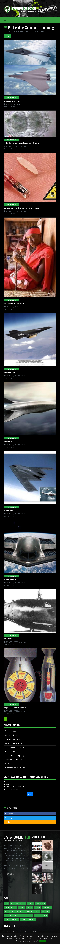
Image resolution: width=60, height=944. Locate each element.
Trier (7, 36)
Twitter (8, 818)
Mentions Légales (16, 931)
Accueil (6, 931)
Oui (7, 782)
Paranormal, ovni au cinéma (15, 768)
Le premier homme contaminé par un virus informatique (21, 208)
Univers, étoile (10, 752)
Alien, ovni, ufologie (11, 735)
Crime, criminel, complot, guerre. (16, 756)
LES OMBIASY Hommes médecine (14, 303)
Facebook (9, 813)
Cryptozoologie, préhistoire (14, 747)
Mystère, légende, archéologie (15, 743)
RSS (7, 822)
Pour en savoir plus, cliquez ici (27, 941)
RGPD (26, 931)
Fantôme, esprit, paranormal (15, 739)
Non (7, 784)
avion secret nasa (9, 372)
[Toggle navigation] (5, 20)
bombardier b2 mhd (10, 579)
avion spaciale (8, 441)
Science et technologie (13, 760)
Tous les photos (10, 731)
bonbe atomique (9, 638)
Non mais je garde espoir (15, 787)
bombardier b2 (8, 510)
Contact (33, 931)
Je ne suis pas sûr (12, 789)
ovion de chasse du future (12, 101)
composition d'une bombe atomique (15, 707)
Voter (30, 794)
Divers (7, 764)
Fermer (42, 941)
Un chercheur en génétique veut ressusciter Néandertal (21, 143)
